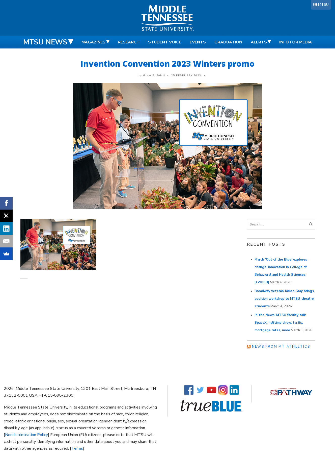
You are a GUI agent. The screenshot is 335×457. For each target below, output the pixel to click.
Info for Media (295, 42)
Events (198, 42)
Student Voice (164, 42)
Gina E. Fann (154, 75)
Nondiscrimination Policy (26, 435)
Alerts (259, 42)
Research (128, 42)
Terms (77, 448)
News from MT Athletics (281, 346)
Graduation (228, 42)
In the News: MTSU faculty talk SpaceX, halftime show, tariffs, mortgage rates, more (280, 323)
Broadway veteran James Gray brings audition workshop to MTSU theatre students (284, 299)
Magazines (93, 42)
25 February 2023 (186, 75)
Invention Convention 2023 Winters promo (167, 63)
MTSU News (45, 42)
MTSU (323, 4)
